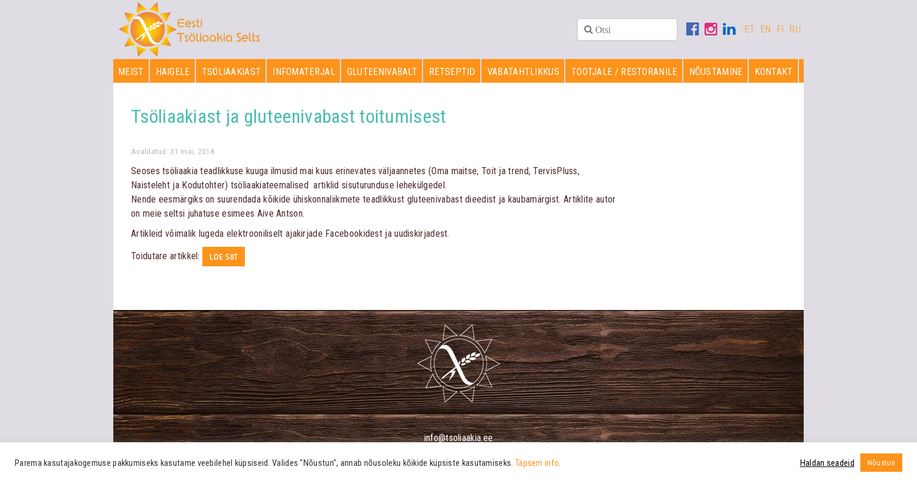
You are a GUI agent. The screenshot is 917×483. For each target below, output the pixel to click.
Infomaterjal (304, 71)
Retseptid (452, 71)
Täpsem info (537, 463)
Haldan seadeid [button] (827, 463)
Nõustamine (716, 71)
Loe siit (223, 257)
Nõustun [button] (881, 462)
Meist (131, 71)
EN (766, 29)
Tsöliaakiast (231, 71)
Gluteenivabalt (382, 71)
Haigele (173, 71)
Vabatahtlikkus (523, 71)
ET (750, 29)
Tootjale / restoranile (624, 71)
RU (795, 29)
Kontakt (774, 71)
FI (780, 29)
